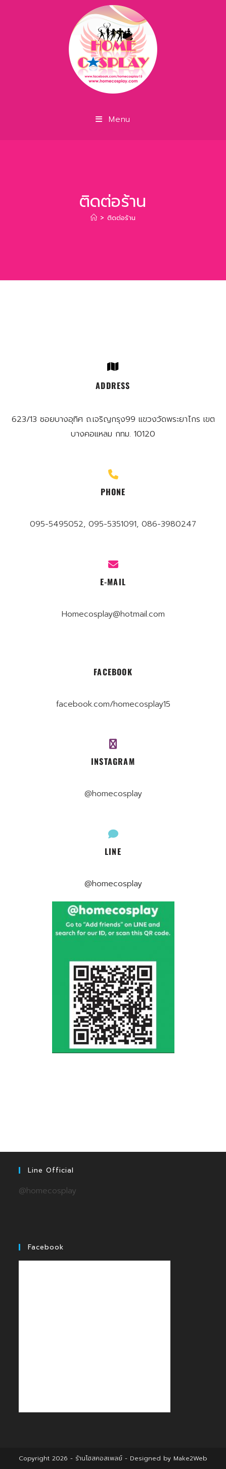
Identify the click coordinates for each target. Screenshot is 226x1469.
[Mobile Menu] (113, 119)
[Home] (94, 218)
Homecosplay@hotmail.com (113, 614)
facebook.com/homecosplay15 (113, 704)
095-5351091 (112, 524)
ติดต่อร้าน (121, 218)
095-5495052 (56, 524)
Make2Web (190, 1458)
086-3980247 (169, 524)
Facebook (46, 1247)
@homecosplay (113, 794)
